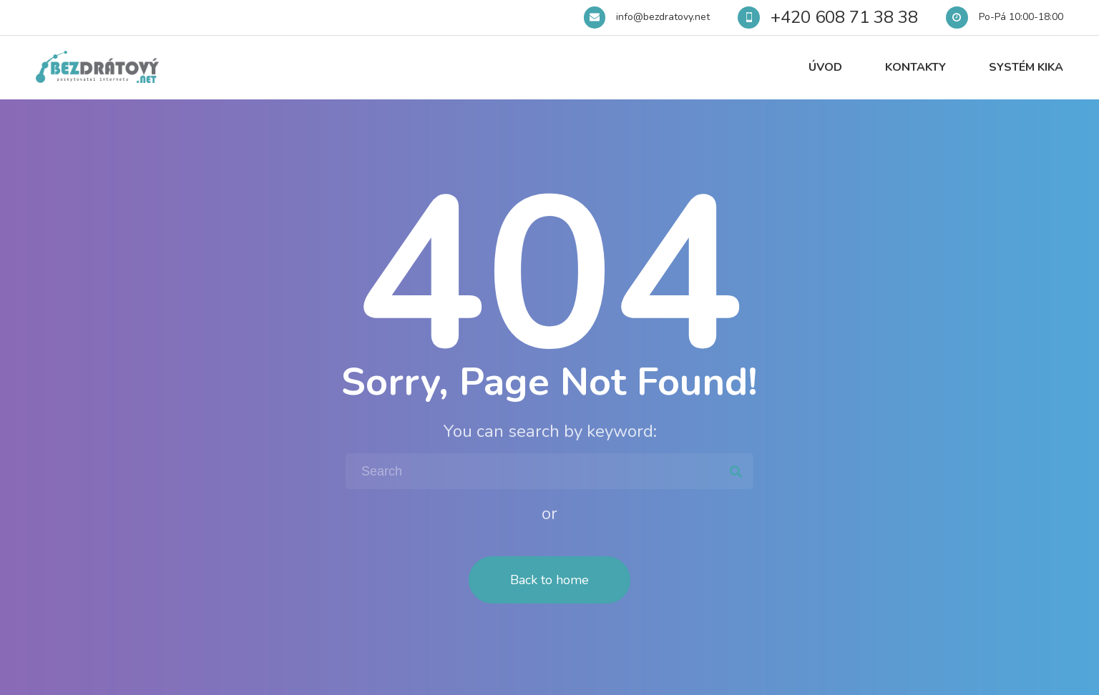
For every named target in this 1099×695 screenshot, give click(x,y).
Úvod (825, 67)
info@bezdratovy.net (663, 17)
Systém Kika (1026, 67)
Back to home (549, 579)
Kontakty (915, 67)
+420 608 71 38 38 (844, 17)
